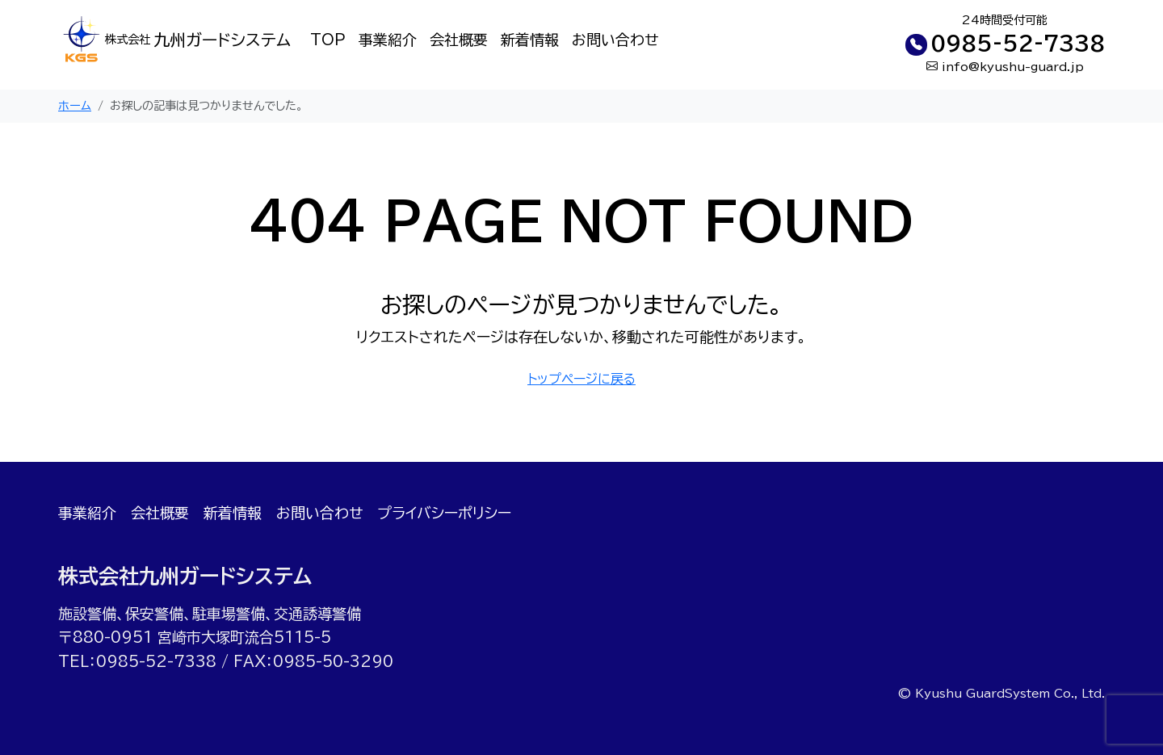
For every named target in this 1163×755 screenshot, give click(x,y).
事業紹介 (388, 39)
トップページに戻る (581, 378)
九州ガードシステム (198, 40)
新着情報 (530, 39)
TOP (328, 39)
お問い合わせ (615, 39)
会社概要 (459, 39)
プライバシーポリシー (444, 512)
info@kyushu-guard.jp (1013, 67)
